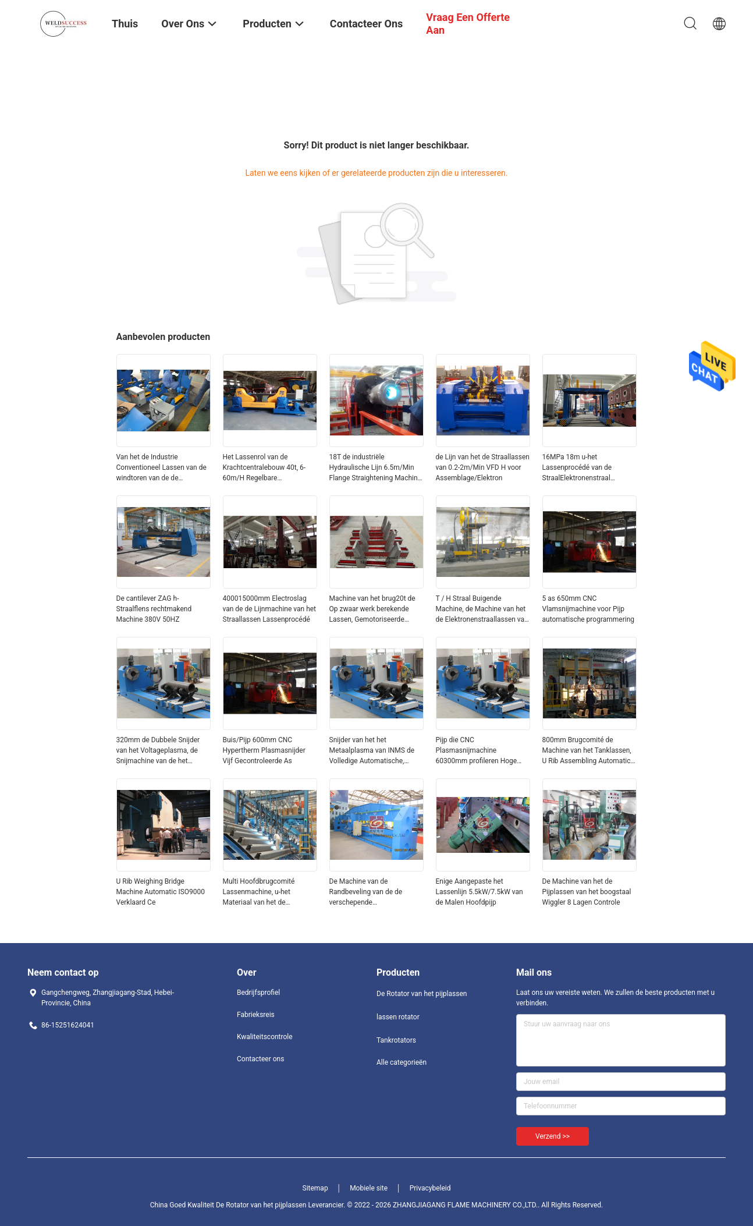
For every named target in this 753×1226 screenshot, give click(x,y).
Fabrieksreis (256, 1015)
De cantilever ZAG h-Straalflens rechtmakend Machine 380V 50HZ (154, 608)
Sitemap (315, 1188)
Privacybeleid (430, 1188)
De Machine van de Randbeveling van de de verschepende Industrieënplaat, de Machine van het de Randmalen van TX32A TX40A (374, 892)
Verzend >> (552, 1136)
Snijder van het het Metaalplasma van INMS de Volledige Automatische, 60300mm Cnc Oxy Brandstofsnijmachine (372, 751)
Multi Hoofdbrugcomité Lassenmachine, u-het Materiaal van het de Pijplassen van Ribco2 (259, 892)
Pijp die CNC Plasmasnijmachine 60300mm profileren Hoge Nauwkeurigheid (476, 751)
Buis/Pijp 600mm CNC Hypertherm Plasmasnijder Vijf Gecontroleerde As (264, 750)
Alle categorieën (401, 1062)
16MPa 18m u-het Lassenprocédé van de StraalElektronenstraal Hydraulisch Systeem (577, 468)
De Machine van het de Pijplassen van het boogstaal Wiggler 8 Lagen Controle (586, 891)
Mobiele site (369, 1188)
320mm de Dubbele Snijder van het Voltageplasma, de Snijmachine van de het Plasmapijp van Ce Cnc (158, 751)
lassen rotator (398, 1017)
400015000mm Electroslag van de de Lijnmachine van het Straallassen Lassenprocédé (270, 608)
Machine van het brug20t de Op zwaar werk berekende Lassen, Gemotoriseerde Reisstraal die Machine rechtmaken (372, 609)
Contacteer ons (260, 1059)
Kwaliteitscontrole (265, 1037)
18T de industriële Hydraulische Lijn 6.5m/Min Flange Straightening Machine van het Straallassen (375, 468)
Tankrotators (396, 1040)
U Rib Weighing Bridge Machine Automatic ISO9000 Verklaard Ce (160, 891)
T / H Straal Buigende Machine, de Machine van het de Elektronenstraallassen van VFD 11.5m (482, 609)
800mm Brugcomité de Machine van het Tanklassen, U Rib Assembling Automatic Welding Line (586, 751)
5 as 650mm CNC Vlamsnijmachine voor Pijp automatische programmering (588, 608)
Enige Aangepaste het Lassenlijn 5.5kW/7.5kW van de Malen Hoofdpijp (479, 891)
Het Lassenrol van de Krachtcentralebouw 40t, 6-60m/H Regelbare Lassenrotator (264, 468)
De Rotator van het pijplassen (421, 994)
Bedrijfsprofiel (258, 992)
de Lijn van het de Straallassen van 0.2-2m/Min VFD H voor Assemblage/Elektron (483, 467)
